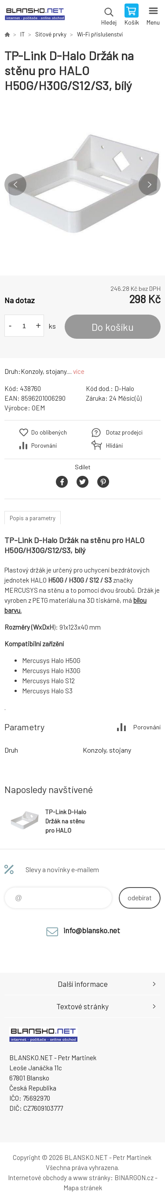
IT (22, 34)
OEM (38, 408)
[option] (82, 184)
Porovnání (44, 445)
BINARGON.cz (134, 1177)
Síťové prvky (50, 34)
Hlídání (114, 445)
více (78, 371)
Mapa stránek (82, 1188)
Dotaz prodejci (124, 432)
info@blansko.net (91, 930)
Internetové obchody (37, 1177)
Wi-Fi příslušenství (100, 34)
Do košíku (113, 327)
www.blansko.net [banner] (34, 15)
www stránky (91, 1177)
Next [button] (150, 185)
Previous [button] (15, 185)
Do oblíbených (49, 432)
